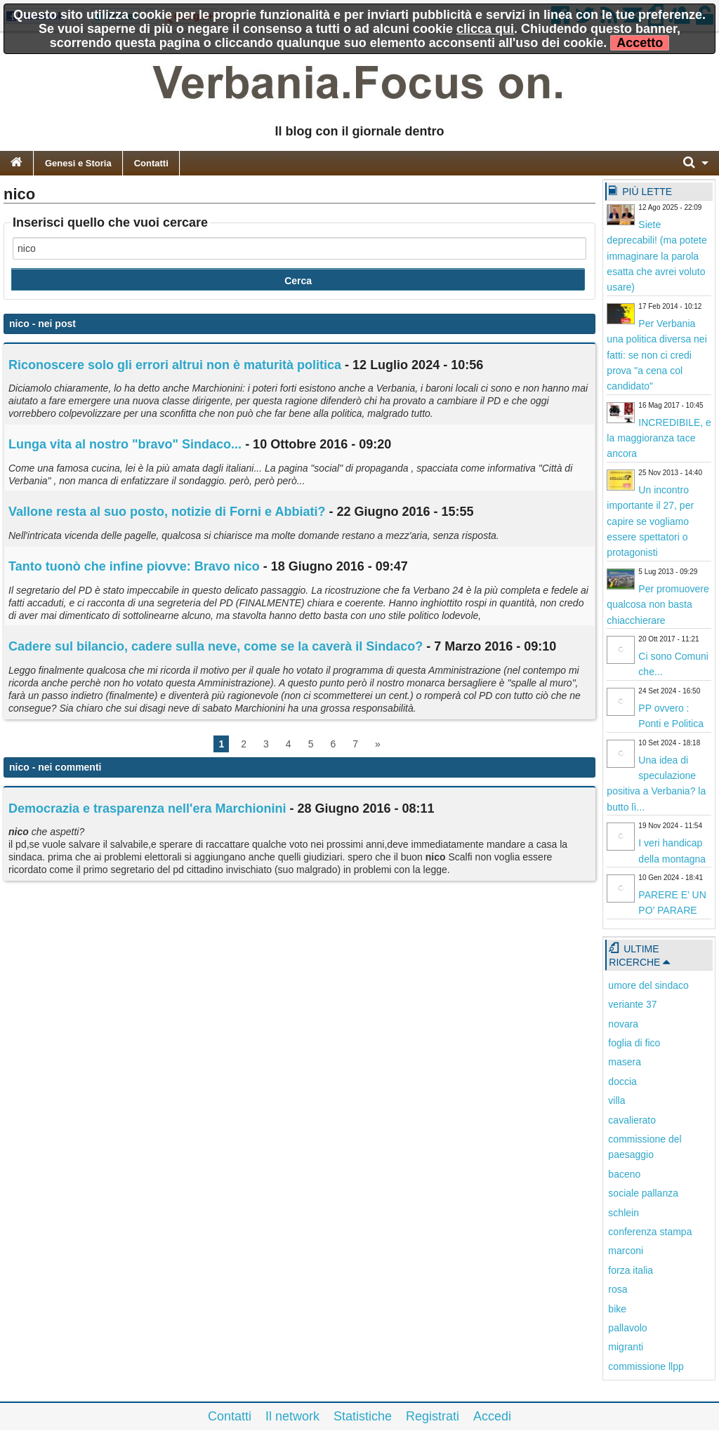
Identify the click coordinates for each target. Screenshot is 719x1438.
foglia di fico (634, 1042)
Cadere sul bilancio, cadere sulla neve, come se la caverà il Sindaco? (215, 646)
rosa (617, 1289)
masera (624, 1061)
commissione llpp (645, 1366)
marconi (625, 1250)
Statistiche (363, 1416)
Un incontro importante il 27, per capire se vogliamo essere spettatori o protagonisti (650, 521)
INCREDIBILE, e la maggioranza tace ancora (659, 438)
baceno (624, 1174)
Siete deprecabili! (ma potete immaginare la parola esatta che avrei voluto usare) (656, 256)
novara (623, 1024)
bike (617, 1308)
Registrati (432, 1416)
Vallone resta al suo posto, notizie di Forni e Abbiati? (166, 512)
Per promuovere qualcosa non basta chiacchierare (657, 604)
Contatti (151, 163)
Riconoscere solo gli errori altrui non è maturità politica (174, 365)
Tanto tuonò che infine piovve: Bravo (134, 566)
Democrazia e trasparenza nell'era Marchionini (147, 808)
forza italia (630, 1270)
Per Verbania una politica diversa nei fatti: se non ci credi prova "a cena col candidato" (656, 355)
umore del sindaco (648, 985)
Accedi (492, 1416)
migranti (625, 1346)
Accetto (639, 43)
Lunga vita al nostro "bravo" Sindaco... (125, 444)
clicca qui (485, 29)
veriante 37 (632, 1004)
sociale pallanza (643, 1193)
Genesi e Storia (78, 163)
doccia (622, 1081)
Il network (292, 1416)
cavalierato (632, 1120)
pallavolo (627, 1327)
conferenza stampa (650, 1231)
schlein (623, 1212)
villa (616, 1100)
